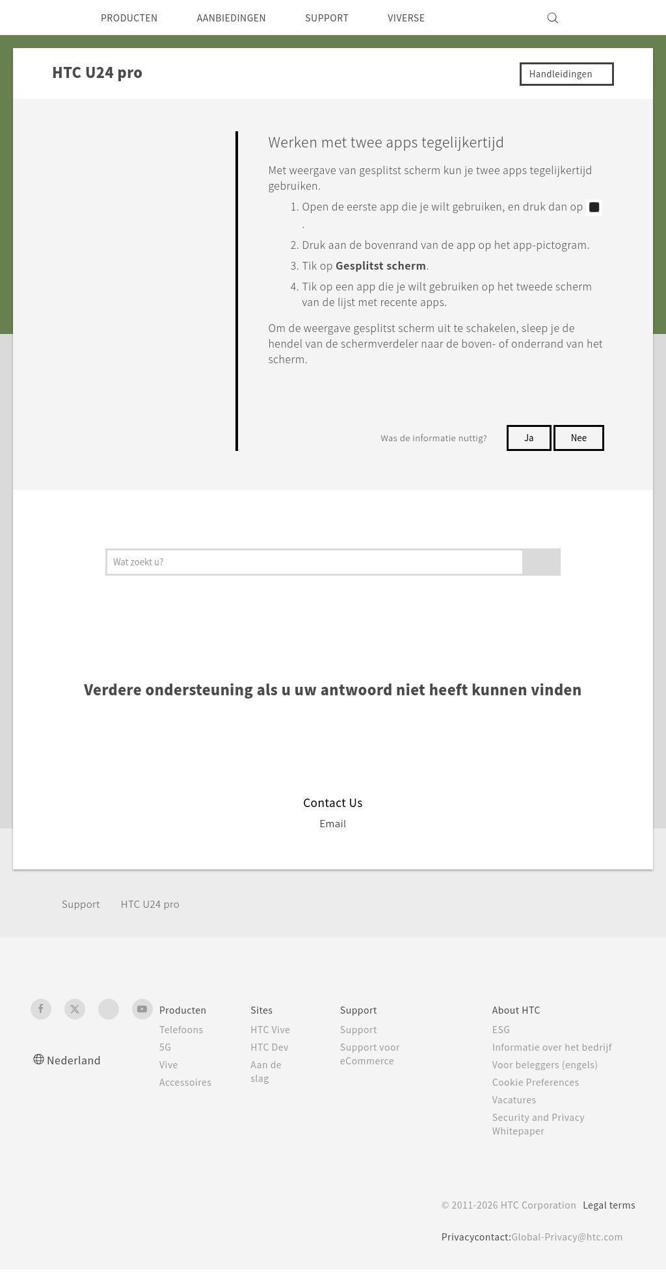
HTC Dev (277, 1061)
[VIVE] (618, 17)
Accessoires (188, 1096)
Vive (169, 1079)
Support (82, 918)
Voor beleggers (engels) (553, 1079)
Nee (577, 451)
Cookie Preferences (543, 1096)
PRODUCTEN (134, 17)
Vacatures (519, 1114)
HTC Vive (278, 1043)
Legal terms (606, 1219)
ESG (505, 1043)
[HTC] (46, 17)
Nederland (77, 1074)
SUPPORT (352, 17)
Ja (526, 451)
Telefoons (182, 1043)
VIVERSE (438, 17)
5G (165, 1061)
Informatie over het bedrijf (559, 1061)
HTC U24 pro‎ (157, 918)
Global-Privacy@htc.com (563, 1251)
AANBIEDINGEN (247, 17)
